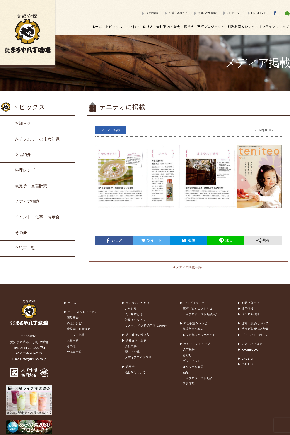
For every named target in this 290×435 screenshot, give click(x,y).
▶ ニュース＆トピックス (80, 312)
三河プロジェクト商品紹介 (200, 314)
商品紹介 (23, 154)
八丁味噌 (189, 349)
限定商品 (189, 383)
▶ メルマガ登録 (248, 314)
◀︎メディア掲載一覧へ (188, 267)
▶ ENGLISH (246, 358)
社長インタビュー (136, 320)
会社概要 (131, 346)
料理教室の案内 (193, 329)
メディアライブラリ (138, 357)
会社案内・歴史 (168, 27)
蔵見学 (189, 27)
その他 (21, 232)
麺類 (186, 372)
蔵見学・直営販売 (31, 186)
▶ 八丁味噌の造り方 (135, 335)
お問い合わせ (177, 13)
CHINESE (234, 13)
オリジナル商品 (193, 366)
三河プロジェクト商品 (197, 378)
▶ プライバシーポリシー (254, 335)
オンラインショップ (273, 27)
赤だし (187, 355)
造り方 (148, 27)
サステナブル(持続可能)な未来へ (146, 325)
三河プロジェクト (210, 27)
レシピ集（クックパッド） (200, 335)
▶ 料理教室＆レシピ (193, 323)
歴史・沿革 (132, 352)
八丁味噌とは (134, 314)
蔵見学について (135, 372)
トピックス (113, 27)
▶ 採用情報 (245, 308)
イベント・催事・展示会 (37, 217)
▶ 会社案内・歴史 (134, 340)
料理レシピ (25, 170)
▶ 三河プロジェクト (193, 303)
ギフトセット (192, 361)
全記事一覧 (25, 248)
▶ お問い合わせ (248, 303)
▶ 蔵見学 (128, 366)
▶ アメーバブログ (250, 344)
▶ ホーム (70, 303)
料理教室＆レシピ (241, 27)
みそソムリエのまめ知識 (37, 139)
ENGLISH (258, 13)
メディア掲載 (27, 201)
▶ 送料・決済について (253, 323)
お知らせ (23, 123)
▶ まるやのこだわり (135, 303)
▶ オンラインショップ (195, 344)
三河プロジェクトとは (197, 308)
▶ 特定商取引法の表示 (253, 329)
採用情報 (151, 13)
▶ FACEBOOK (248, 349)
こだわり (132, 27)
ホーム (97, 27)
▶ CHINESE (246, 364)
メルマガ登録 (207, 13)
